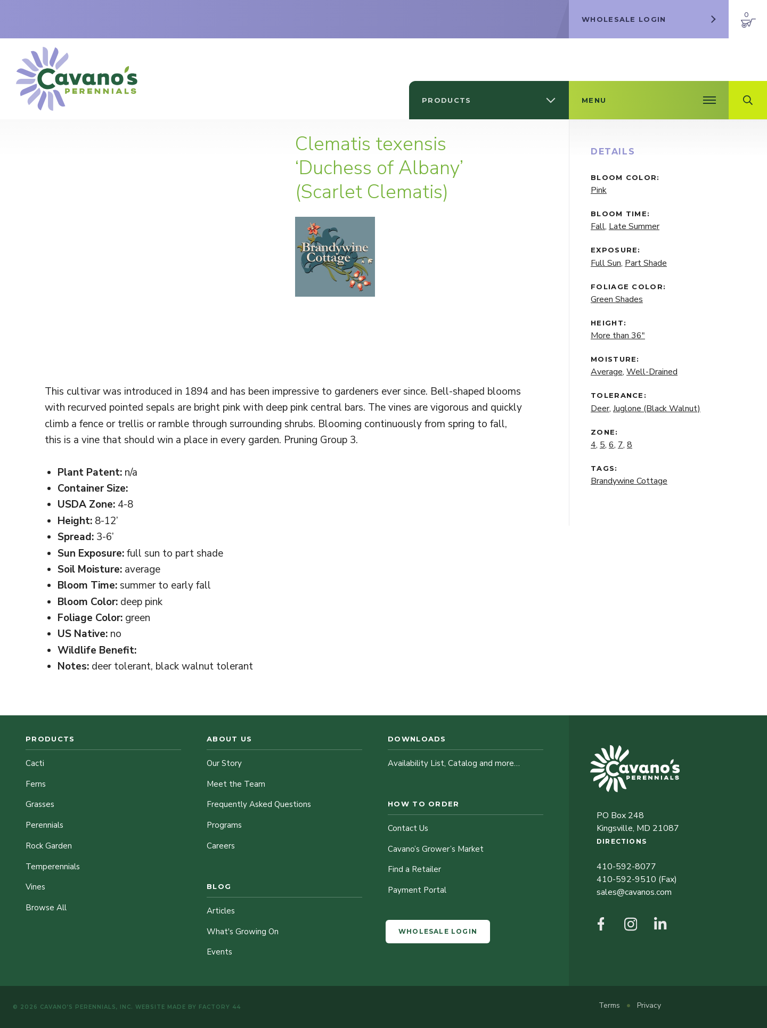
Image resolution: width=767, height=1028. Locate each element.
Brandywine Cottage (629, 481)
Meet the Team (236, 784)
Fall (598, 226)
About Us (229, 739)
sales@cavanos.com (634, 892)
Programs (224, 825)
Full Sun (606, 263)
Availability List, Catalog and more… (454, 763)
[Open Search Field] (748, 100)
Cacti (35, 763)
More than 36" (618, 335)
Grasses (40, 804)
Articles (221, 910)
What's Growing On (243, 931)
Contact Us (408, 828)
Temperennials (53, 866)
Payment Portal (417, 890)
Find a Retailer (414, 869)
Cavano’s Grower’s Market (436, 849)
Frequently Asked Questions (259, 804)
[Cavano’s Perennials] (77, 79)
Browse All (46, 907)
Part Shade (646, 263)
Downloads (417, 739)
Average (607, 372)
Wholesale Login (437, 931)
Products (50, 739)
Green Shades (617, 299)
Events (219, 952)
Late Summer (634, 226)
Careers (221, 846)
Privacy (649, 1005)
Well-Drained (652, 372)
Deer (600, 408)
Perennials (44, 825)
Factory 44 (220, 1006)
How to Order (424, 803)
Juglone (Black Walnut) (656, 408)
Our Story (224, 763)
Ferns (36, 784)
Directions (622, 841)
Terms (610, 1005)
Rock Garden (49, 846)
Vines (35, 887)
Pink (599, 190)
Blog (219, 886)
